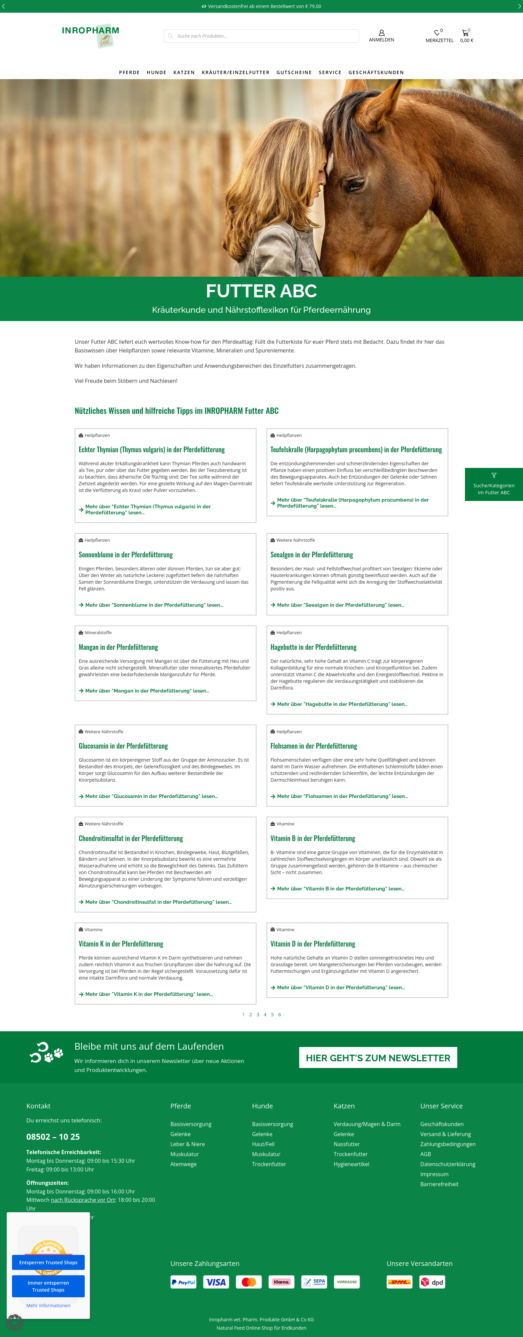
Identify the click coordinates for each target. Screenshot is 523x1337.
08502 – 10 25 (53, 1136)
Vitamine (285, 824)
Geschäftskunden (376, 72)
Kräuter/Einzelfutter (236, 72)
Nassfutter (347, 1144)
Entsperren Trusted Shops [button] (48, 1269)
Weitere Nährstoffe (296, 540)
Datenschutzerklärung (447, 1164)
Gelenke (180, 1134)
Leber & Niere (187, 1144)
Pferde (129, 72)
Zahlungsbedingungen (448, 1144)
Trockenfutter (269, 1164)
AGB (425, 1154)
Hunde (157, 72)
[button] (3, 6)
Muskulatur (184, 1154)
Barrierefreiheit (439, 1184)
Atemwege (183, 1164)
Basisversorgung (190, 1124)
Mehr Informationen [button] (48, 1312)
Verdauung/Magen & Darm (367, 1124)
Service (330, 72)
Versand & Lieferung (445, 1134)
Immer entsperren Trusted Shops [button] (48, 1292)
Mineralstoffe (98, 632)
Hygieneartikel (352, 1164)
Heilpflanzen (97, 435)
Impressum (434, 1174)
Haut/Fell (263, 1144)
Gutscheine (294, 72)
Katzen (184, 72)
